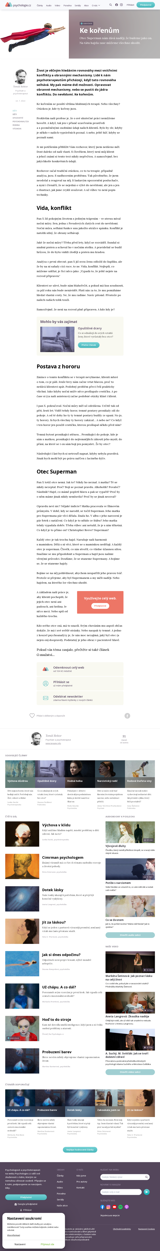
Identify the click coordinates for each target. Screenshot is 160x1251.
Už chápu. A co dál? (59, 987)
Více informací (13, 1235)
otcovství (18, 118)
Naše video (112, 946)
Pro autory (81, 1181)
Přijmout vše (47, 1244)
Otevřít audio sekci (130, 935)
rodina (16, 125)
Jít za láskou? (54, 922)
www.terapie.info (53, 743)
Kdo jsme (81, 1175)
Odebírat (147, 1192)
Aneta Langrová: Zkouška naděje (127, 1016)
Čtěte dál (11, 816)
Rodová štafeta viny (139, 781)
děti (15, 114)
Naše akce (62, 1205)
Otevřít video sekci (130, 1072)
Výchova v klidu (56, 824)
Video (57, 5)
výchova (17, 129)
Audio (48, 5)
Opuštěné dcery (90, 328)
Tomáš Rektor (20, 86)
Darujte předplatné (26, 1203)
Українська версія (110, 1215)
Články (40, 5)
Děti (15, 111)
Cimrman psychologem (62, 857)
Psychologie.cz (18, 5)
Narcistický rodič (107, 781)
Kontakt (80, 1187)
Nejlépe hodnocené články (80, 1149)
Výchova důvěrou (17, 781)
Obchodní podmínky (122, 1229)
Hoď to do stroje (56, 1019)
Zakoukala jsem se (108, 1110)
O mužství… (46, 655)
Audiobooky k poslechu (120, 816)
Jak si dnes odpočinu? (61, 954)
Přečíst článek (89, 345)
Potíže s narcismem (118, 883)
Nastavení (20, 1244)
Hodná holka (74, 781)
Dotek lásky (52, 889)
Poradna (67, 5)
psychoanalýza (21, 122)
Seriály (78, 5)
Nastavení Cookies (146, 1229)
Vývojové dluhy (116, 846)
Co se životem (115, 920)
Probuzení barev (57, 1051)
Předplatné (145, 4)
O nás (94, 5)
